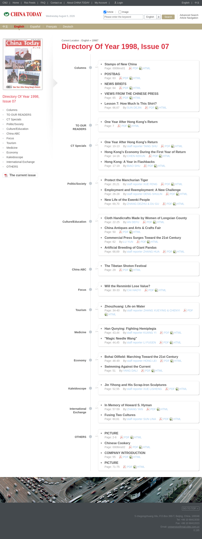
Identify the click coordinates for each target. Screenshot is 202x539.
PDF (135, 68)
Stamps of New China (121, 64)
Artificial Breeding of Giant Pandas (131, 247)
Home (16, 2)
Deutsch (68, 26)
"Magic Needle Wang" (121, 338)
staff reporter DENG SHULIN (144, 194)
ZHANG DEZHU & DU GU (143, 203)
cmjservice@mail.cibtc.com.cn (183, 526)
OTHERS (12, 166)
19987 (95, 40)
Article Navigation (189, 18)
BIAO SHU (133, 165)
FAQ (43, 2)
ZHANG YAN (135, 409)
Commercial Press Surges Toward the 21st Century (143, 237)
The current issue (22, 175)
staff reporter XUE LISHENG (144, 388)
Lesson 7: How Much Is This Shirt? (131, 103)
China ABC (13, 133)
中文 (197, 2)
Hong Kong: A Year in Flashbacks (130, 161)
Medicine (12, 147)
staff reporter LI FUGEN (141, 342)
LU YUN (128, 241)
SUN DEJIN (134, 107)
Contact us (56, 2)
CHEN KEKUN (136, 156)
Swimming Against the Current (127, 366)
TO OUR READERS (18, 114)
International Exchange (20, 161)
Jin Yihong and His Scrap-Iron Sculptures (136, 385)
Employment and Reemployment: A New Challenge (143, 190)
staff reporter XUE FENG (142, 184)
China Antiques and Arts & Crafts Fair (133, 228)
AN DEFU (133, 222)
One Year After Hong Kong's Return (131, 122)
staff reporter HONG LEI (142, 360)
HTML (146, 68)
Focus (10, 138)
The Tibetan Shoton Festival (125, 266)
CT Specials (13, 119)
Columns (11, 110)
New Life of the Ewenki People (127, 199)
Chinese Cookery (117, 443)
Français (51, 26)
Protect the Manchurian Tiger (126, 180)
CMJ (5, 2)
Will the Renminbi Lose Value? (127, 286)
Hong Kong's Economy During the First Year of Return (145, 152)
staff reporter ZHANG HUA (143, 251)
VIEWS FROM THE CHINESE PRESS (131, 93)
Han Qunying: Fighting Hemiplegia (130, 328)
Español (35, 26)
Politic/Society (15, 124)
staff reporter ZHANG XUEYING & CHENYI (153, 310)
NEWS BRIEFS (115, 84)
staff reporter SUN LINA (141, 419)
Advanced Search (189, 15)
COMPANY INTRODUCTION (125, 453)
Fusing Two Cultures (120, 415)
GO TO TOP (189, 508)
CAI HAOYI (134, 290)
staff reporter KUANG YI (142, 332)
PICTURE (111, 433)
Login (120, 2)
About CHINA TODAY (78, 2)
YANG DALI (130, 370)
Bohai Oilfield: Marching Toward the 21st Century (141, 356)
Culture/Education (17, 128)
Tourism (11, 143)
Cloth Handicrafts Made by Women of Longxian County (146, 218)
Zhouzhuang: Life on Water (125, 306)
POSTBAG (112, 74)
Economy (12, 152)
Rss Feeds (29, 2)
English (185, 2)
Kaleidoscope (14, 157)
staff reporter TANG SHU (142, 146)
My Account (101, 2)
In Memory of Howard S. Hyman (128, 405)
